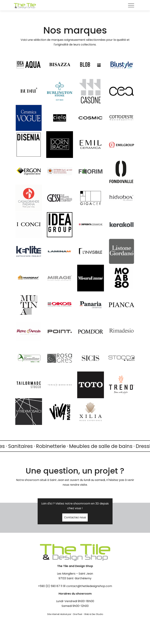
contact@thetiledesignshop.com (89, 586)
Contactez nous (75, 517)
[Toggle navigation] (131, 6)
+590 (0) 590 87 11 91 (52, 586)
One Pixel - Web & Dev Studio (88, 614)
